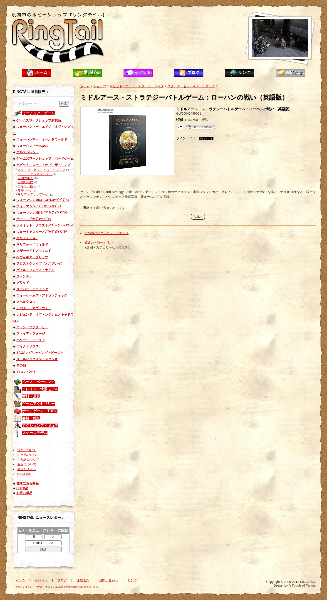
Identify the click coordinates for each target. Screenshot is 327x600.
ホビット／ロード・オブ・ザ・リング (137, 86)
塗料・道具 (31, 396)
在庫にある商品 (27, 483)
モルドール (25, 190)
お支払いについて (30, 455)
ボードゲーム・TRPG (39, 411)
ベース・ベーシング (38, 382)
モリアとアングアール (33, 194)
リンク (244, 72)
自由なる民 (25, 182)
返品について (26, 464)
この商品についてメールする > (106, 233)
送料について (26, 450)
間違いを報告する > (98, 242)
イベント (142, 72)
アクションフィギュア (40, 425)
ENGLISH (24, 474)
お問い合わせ (108, 580)
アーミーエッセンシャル (34, 174)
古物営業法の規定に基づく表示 (82, 587)
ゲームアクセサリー (38, 404)
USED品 (22, 488)
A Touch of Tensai (302, 585)
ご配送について (28, 459)
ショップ (99, 86)
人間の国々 (25, 178)
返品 (47, 587)
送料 (17, 587)
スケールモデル (34, 433)
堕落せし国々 (27, 186)
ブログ (193, 72)
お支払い (27, 587)
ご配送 (38, 587)
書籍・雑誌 (31, 418)
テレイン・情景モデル (40, 389)
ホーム (41, 72)
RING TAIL (308, 582)
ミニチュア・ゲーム (38, 113)
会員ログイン (26, 469)
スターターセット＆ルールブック (41, 170)
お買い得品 (24, 493)
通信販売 (92, 72)
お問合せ (294, 72)
